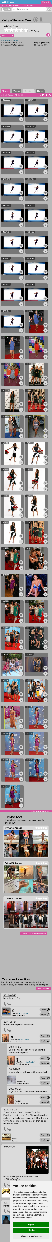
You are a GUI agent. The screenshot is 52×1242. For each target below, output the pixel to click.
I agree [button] (31, 1224)
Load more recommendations (34, 933)
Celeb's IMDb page (9, 40)
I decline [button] (31, 1230)
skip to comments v (41, 811)
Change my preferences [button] (31, 1236)
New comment (43, 988)
